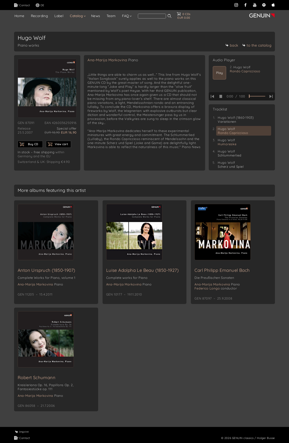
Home (19, 16)
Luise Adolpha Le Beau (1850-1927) (142, 270)
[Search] (152, 16)
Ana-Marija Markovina (113, 60)
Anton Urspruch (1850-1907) (46, 270)
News (95, 16)
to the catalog (256, 45)
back (231, 45)
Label (58, 16)
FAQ (125, 16)
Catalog (76, 16)
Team (111, 16)
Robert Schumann (36, 377)
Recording (39, 16)
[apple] (273, 4)
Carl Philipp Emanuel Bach (222, 270)
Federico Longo (215, 288)
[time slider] (257, 96)
